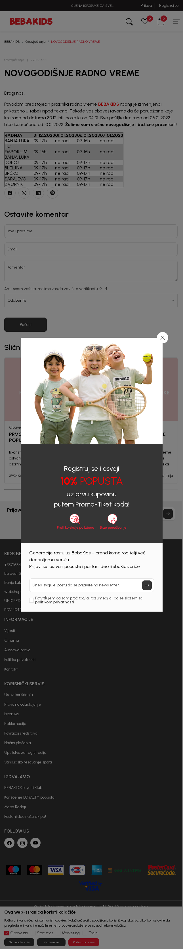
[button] (162, 337)
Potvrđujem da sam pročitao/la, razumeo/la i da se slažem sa (89, 600)
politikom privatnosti (54, 602)
